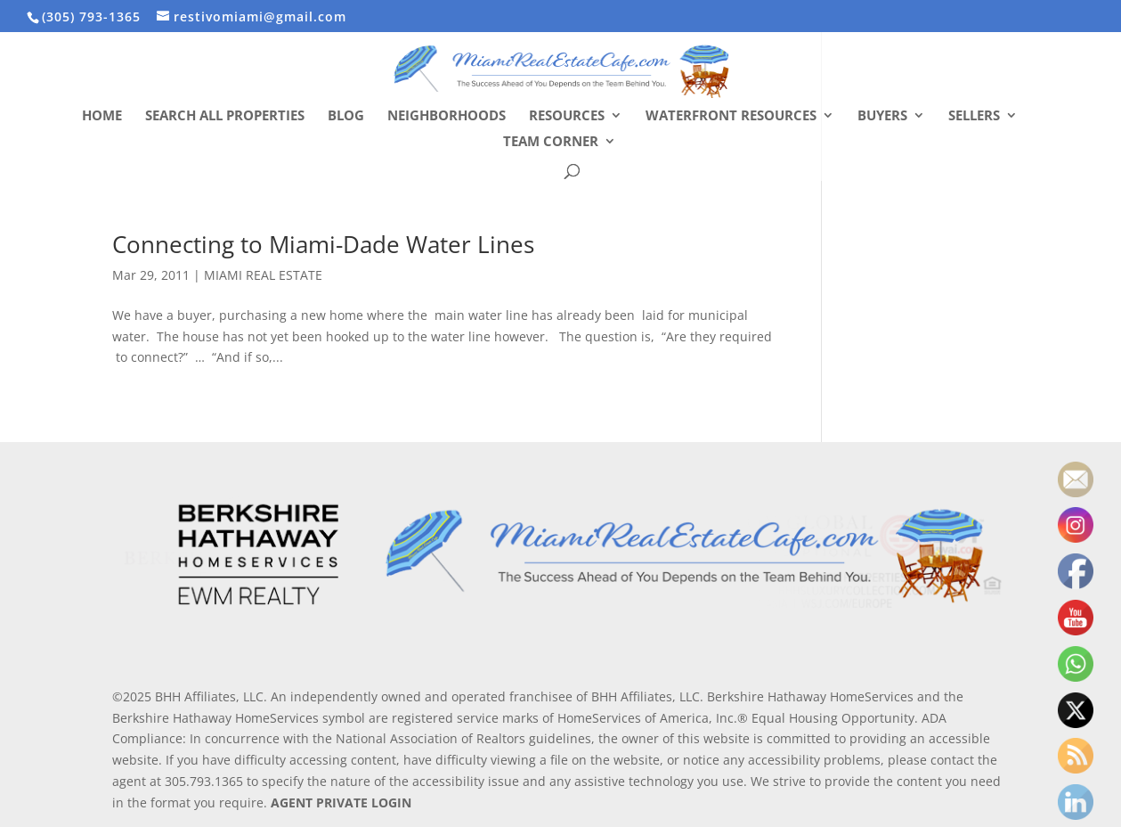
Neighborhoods (446, 116)
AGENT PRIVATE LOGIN (341, 802)
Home (102, 116)
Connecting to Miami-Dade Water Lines (323, 244)
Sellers (974, 116)
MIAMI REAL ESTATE (263, 274)
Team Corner (550, 142)
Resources (567, 116)
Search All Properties (225, 116)
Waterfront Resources (731, 116)
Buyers (882, 116)
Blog (346, 116)
